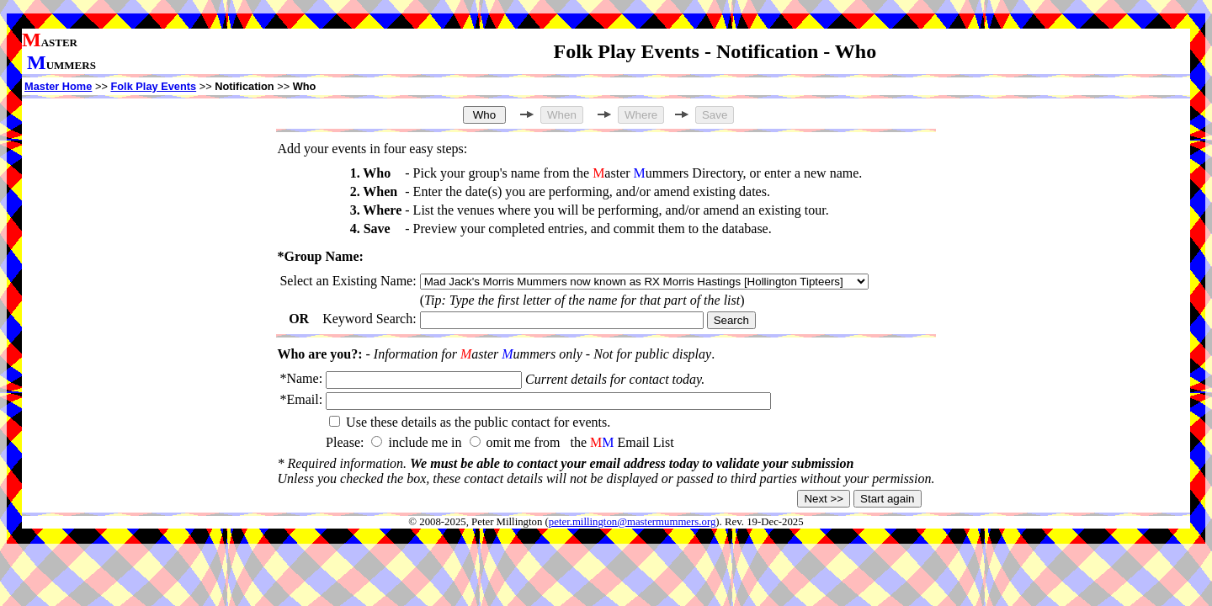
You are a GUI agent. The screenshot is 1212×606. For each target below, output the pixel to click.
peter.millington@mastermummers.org (632, 522)
